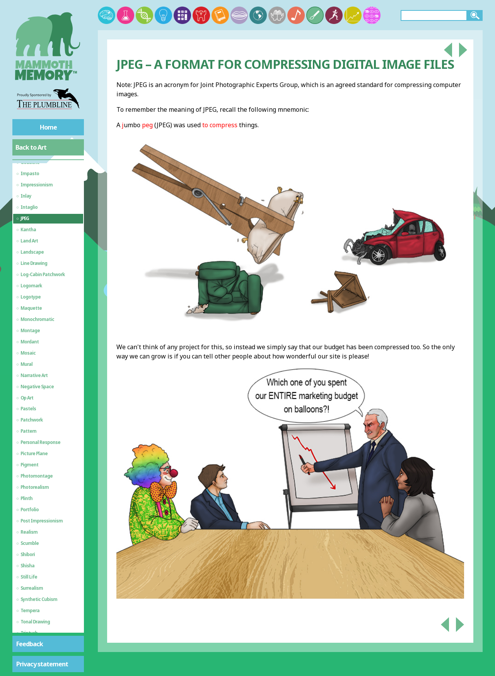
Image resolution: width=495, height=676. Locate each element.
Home (48, 127)
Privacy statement (42, 664)
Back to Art (30, 147)
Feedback (29, 644)
